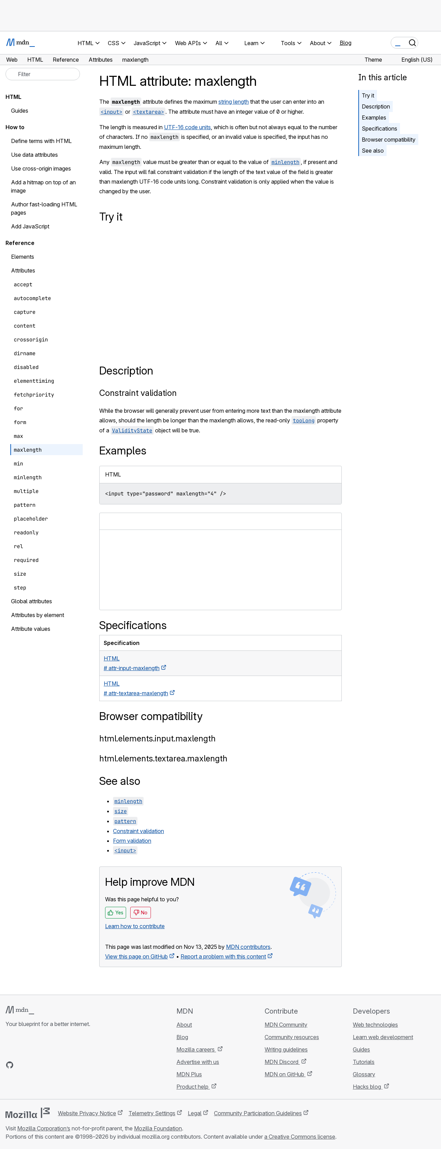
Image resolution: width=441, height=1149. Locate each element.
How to (15, 127)
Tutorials (364, 1061)
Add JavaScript (30, 226)
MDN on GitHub (285, 1074)
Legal (195, 1113)
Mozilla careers (196, 1049)
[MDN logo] (20, 1010)
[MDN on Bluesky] (22, 1065)
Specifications (379, 128)
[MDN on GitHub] (10, 1065)
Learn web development (383, 1037)
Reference (20, 242)
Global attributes (31, 601)
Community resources (292, 1037)
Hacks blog (367, 1086)
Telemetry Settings (152, 1113)
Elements (22, 256)
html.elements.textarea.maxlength (163, 758)
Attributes (23, 270)
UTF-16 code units (187, 127)
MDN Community (286, 1024)
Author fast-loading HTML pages (44, 208)
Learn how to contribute (135, 926)
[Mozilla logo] (28, 1113)
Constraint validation (138, 393)
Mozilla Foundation (158, 1128)
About (184, 1024)
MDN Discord (282, 1061)
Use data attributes (34, 154)
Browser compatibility (389, 139)
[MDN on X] (34, 1065)
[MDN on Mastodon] (47, 1065)
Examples (374, 117)
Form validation (132, 840)
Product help (193, 1086)
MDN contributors (248, 946)
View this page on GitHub (136, 956)
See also (373, 150)
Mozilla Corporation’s (43, 1128)
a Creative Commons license (299, 1136)
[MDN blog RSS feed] (59, 1065)
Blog (345, 42)
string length (233, 101)
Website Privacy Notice (87, 1113)
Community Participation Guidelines (258, 1113)
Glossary (364, 1074)
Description (376, 106)
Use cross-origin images (41, 168)
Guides (19, 110)
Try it (368, 95)
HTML (13, 96)
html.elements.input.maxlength (157, 738)
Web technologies (375, 1024)
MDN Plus (189, 1074)
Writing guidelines (286, 1049)
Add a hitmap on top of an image (43, 186)
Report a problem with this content (223, 956)
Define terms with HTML (41, 140)
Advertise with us (197, 1061)
